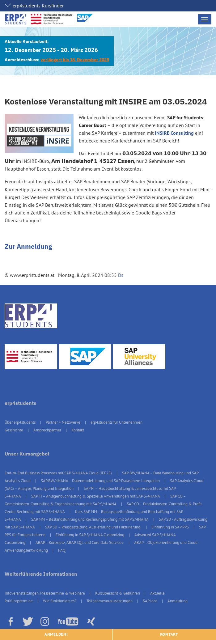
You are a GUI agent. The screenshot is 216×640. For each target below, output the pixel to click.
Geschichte (14, 430)
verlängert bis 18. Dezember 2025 (74, 59)
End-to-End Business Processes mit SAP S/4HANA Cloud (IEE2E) (58, 473)
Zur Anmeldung (28, 246)
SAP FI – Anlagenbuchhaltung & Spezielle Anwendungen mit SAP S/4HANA (95, 496)
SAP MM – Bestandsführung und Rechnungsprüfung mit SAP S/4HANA (90, 519)
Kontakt (77, 430)
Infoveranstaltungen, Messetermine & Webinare (45, 593)
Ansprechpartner (47, 430)
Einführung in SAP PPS (170, 527)
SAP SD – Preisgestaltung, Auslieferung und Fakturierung (93, 527)
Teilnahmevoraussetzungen (110, 601)
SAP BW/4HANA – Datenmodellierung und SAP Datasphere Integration (100, 480)
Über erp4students (20, 422)
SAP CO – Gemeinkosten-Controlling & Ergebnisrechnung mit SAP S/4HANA (95, 500)
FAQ (62, 550)
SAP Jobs (150, 601)
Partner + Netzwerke (63, 422)
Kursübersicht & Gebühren (117, 593)
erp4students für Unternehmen (116, 422)
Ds (120, 275)
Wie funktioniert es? (59, 601)
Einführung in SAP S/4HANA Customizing (90, 534)
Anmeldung (177, 601)
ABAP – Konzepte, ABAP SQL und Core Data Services (80, 542)
